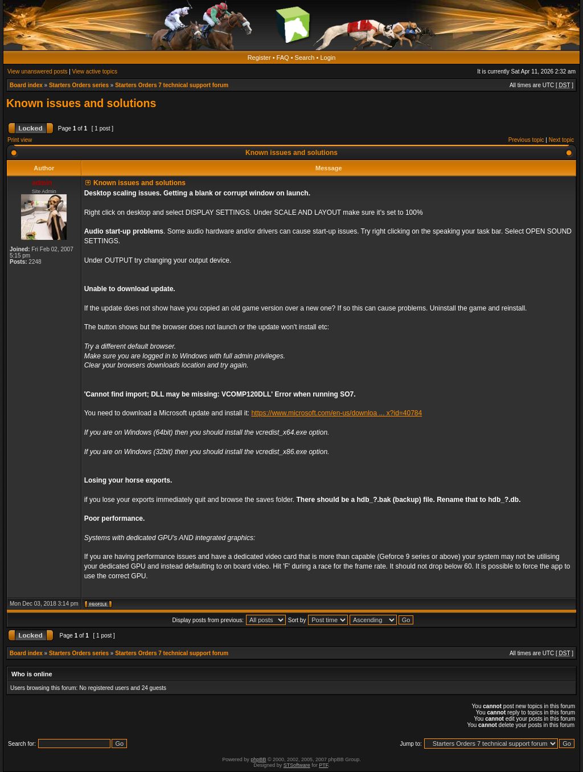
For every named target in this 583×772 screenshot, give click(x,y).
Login (327, 57)
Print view (19, 140)
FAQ (283, 57)
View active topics (94, 71)
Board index (26, 85)
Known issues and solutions (81, 103)
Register (259, 57)
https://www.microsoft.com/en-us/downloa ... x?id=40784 (336, 413)
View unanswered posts (37, 71)
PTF (323, 765)
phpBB (258, 759)
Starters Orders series (79, 85)
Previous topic (526, 140)
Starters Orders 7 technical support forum (171, 85)
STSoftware (297, 765)
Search (305, 57)
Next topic (561, 140)
